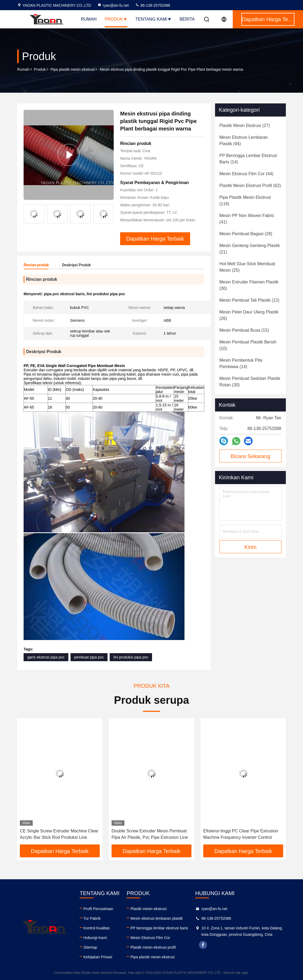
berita (187, 19)
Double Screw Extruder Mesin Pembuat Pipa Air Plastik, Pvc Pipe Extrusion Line (150, 834)
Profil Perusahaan (98, 909)
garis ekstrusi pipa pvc (46, 657)
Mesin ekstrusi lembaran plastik (156, 918)
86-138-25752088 (152, 5)
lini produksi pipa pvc (130, 657)
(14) (248, 158)
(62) (250, 185)
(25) (247, 266)
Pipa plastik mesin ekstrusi (72, 69)
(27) (244, 125)
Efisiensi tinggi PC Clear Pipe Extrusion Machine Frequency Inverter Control (240, 834)
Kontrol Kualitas (96, 928)
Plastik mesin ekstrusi (148, 909)
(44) (246, 173)
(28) (245, 233)
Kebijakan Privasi (97, 957)
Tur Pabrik (92, 918)
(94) (243, 140)
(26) (249, 315)
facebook (203, 945)
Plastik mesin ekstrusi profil (153, 947)
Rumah (89, 19)
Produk (116, 19)
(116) (245, 200)
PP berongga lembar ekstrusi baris (159, 928)
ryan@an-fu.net (113, 5)
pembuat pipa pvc (89, 657)
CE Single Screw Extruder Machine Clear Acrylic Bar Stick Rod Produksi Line (59, 834)
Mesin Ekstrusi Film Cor (150, 938)
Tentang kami (153, 19)
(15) (244, 330)
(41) (246, 218)
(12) (249, 300)
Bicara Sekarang (250, 456)
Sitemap (90, 947)
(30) (249, 285)
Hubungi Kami (95, 938)
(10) (247, 345)
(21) (249, 248)
